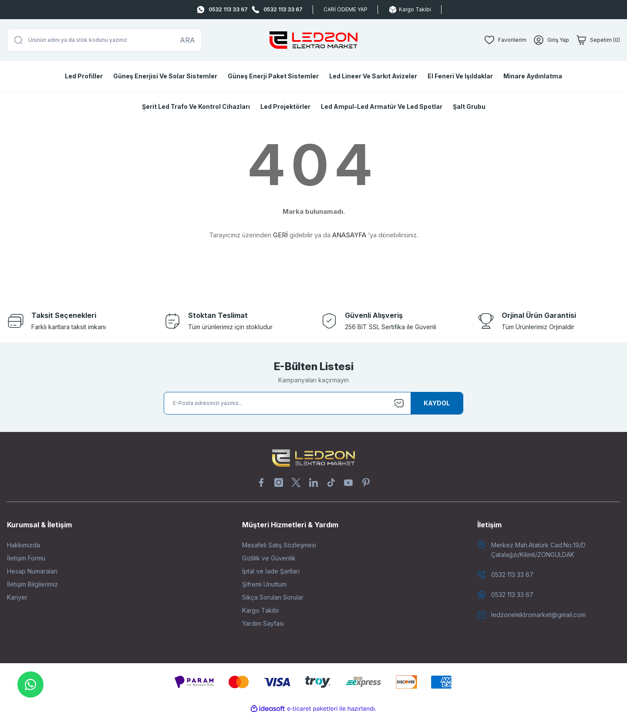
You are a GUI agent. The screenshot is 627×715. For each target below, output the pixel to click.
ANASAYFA (349, 235)
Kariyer (17, 597)
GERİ (280, 235)
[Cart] (598, 40)
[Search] (104, 40)
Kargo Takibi (260, 610)
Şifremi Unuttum (264, 584)
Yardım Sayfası (263, 623)
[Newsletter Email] (313, 403)
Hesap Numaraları (32, 571)
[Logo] (313, 40)
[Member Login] (551, 40)
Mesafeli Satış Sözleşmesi (279, 545)
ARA (187, 40)
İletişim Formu (26, 558)
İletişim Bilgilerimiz (32, 584)
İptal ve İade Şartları (271, 571)
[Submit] (437, 403)
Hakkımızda (23, 545)
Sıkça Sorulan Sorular (272, 597)
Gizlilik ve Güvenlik (269, 558)
